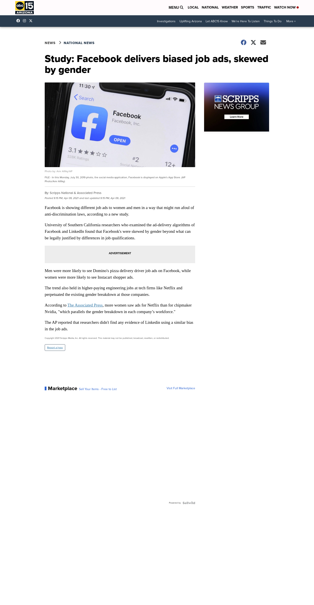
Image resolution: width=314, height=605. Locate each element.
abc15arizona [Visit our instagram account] (25, 20)
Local (193, 7)
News (50, 42)
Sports (247, 7)
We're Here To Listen (246, 21)
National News (79, 42)
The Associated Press (84, 305)
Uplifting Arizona (190, 21)
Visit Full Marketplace (181, 388)
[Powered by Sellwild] (189, 502)
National (210, 7)
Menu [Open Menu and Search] (176, 7)
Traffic (264, 7)
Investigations (166, 21)
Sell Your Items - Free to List (98, 389)
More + (291, 21)
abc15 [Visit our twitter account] (32, 20)
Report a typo (55, 348)
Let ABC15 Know (217, 21)
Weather (230, 7)
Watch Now (286, 7)
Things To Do (273, 21)
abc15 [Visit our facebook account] (19, 20)
